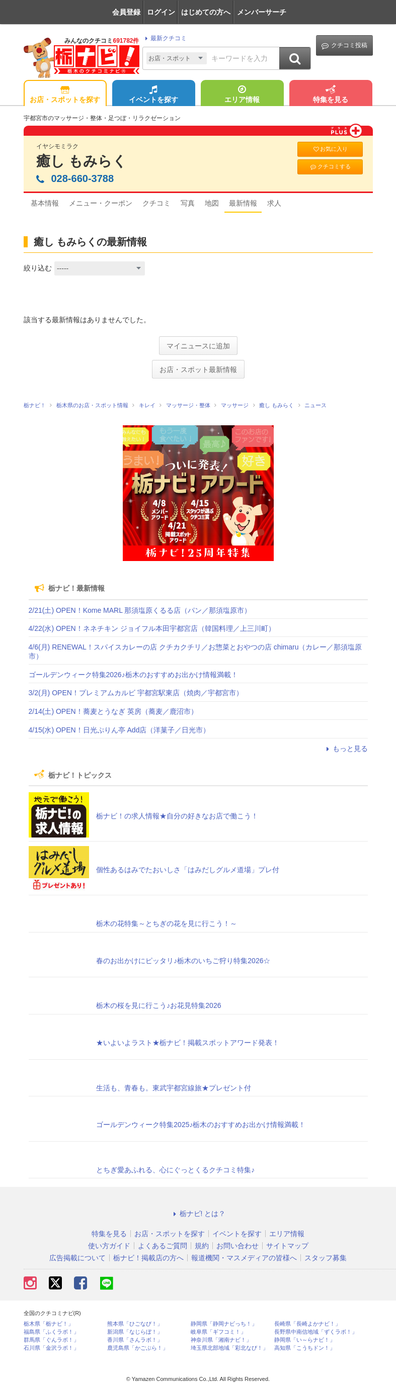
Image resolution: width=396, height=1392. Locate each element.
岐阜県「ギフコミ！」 (218, 1332)
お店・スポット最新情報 (198, 369)
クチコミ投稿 (344, 45)
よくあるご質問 (162, 1246)
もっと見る (346, 749)
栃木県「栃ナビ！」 (48, 1324)
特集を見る (330, 95)
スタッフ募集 (325, 1258)
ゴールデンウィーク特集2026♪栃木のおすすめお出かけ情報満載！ (133, 675)
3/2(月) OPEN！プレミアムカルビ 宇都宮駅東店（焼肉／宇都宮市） (136, 693)
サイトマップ (287, 1246)
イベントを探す (153, 95)
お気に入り (330, 149)
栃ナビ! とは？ (198, 1214)
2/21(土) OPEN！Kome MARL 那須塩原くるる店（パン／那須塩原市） (140, 610)
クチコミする (330, 166)
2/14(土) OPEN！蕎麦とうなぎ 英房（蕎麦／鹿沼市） (113, 711)
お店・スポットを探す (65, 95)
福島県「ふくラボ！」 (51, 1332)
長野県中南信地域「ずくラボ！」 (315, 1332)
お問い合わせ (237, 1246)
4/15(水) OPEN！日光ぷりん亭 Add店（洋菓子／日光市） (119, 730)
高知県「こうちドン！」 (304, 1348)
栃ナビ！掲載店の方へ (148, 1258)
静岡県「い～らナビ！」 (304, 1340)
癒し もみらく (81, 161)
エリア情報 (242, 95)
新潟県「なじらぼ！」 (135, 1332)
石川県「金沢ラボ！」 (51, 1348)
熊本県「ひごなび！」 (135, 1324)
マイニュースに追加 (198, 346)
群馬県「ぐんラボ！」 (51, 1340)
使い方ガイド (109, 1246)
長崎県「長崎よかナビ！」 (307, 1324)
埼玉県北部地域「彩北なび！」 (229, 1348)
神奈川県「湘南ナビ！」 (221, 1340)
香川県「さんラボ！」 (135, 1340)
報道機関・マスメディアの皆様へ (244, 1258)
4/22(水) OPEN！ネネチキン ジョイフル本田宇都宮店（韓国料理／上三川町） (152, 628)
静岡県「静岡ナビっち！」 (224, 1324)
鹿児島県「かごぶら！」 (137, 1348)
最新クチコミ (164, 38)
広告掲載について (77, 1258)
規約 (202, 1246)
